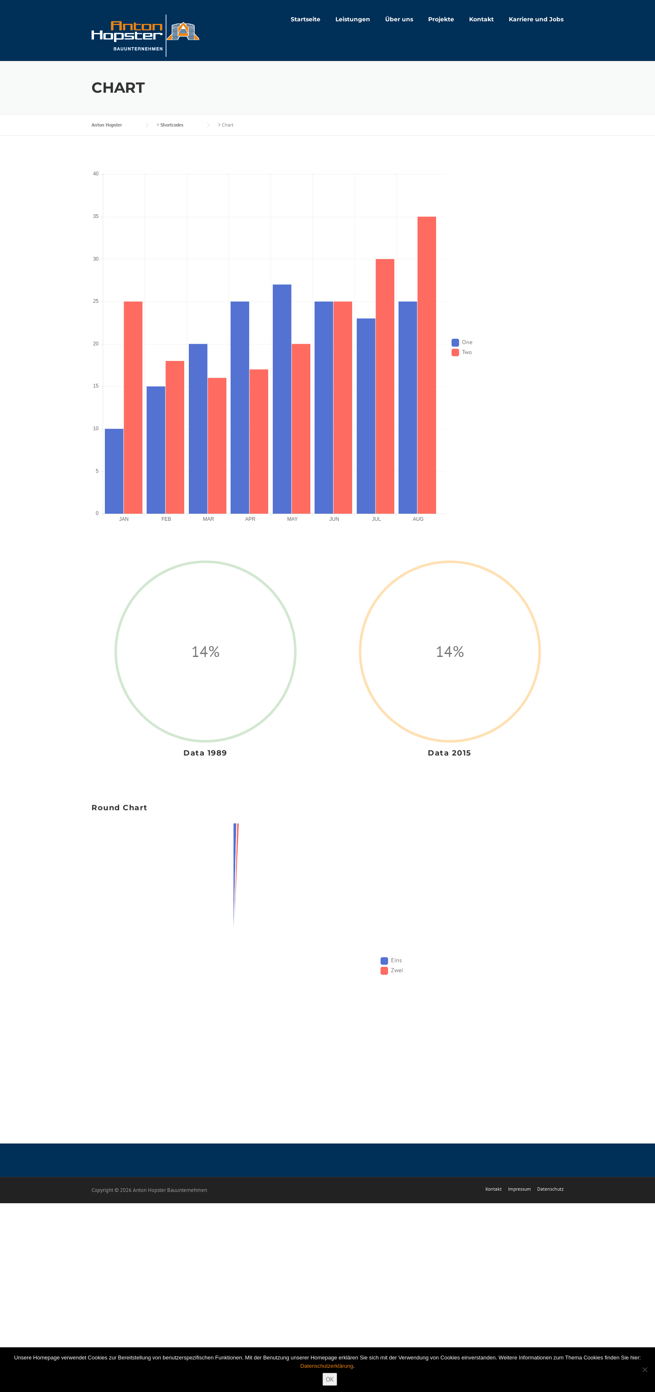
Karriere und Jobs (536, 19)
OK (330, 1379)
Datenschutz (550, 1189)
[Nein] (644, 1369)
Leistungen (352, 19)
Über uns (399, 19)
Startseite (305, 19)
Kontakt (481, 19)
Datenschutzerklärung (326, 1366)
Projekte (441, 19)
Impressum (519, 1189)
